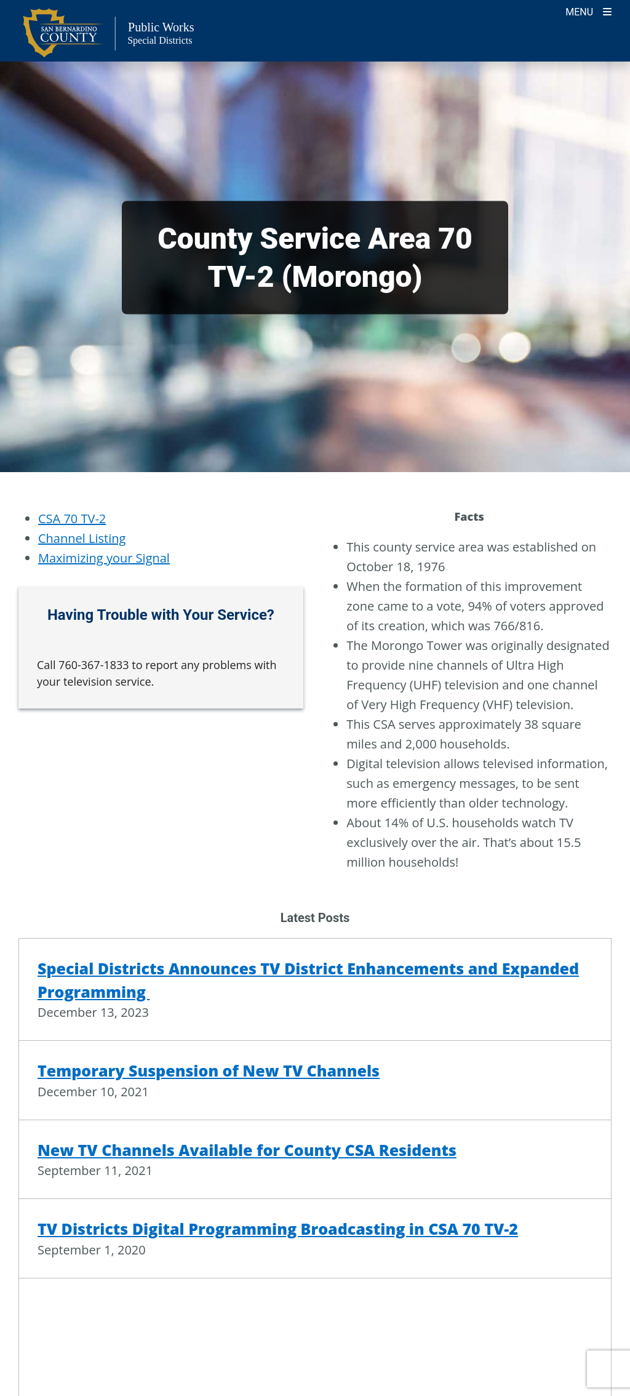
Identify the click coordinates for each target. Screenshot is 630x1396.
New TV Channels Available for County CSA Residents (247, 1149)
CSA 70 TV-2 (72, 518)
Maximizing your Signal (104, 558)
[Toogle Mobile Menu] (588, 11)
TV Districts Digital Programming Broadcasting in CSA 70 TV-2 (278, 1228)
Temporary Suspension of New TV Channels (209, 1070)
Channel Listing (82, 538)
